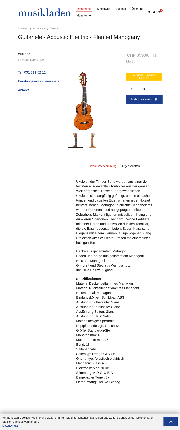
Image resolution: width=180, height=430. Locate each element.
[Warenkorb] (159, 12)
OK (170, 421)
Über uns (137, 8)
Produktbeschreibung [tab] (103, 166)
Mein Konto (84, 15)
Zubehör (121, 8)
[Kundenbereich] (154, 12)
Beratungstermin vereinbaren (39, 81)
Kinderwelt (103, 8)
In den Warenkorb (144, 99)
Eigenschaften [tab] (131, 166)
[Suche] (149, 12)
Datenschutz (10, 425)
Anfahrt (23, 90)
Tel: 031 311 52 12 (32, 72)
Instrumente (84, 8)
